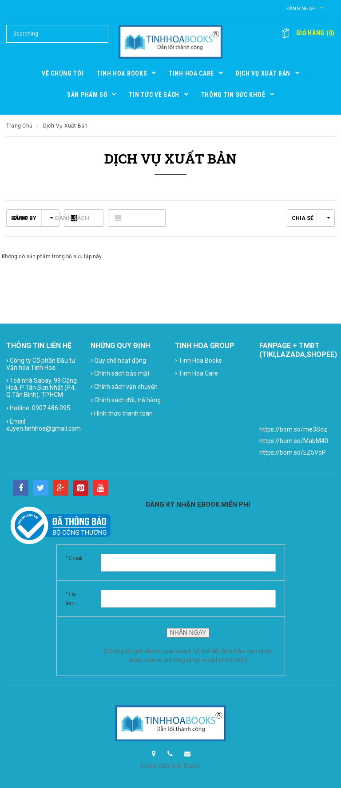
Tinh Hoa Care (196, 373)
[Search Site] (57, 34)
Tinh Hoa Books (198, 360)
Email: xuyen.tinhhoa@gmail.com (43, 424)
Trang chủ (19, 126)
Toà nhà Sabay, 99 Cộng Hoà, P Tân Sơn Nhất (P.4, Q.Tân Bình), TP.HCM (41, 387)
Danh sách (144, 218)
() (311, 32)
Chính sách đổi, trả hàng (126, 400)
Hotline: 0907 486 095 (38, 408)
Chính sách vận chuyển (124, 386)
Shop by (33, 218)
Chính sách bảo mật (120, 373)
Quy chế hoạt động (118, 360)
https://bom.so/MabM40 (293, 440)
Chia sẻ (311, 218)
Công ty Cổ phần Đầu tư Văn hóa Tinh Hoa (40, 363)
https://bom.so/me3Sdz (293, 429)
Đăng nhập (291, 9)
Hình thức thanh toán (122, 413)
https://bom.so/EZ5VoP (292, 452)
